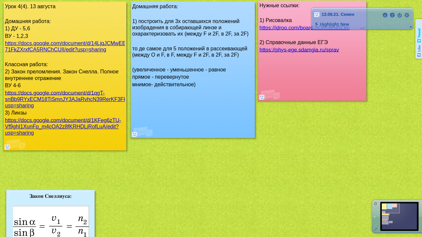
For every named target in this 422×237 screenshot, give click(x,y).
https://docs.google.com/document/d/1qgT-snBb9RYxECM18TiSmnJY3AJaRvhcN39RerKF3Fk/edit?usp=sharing (72, 99)
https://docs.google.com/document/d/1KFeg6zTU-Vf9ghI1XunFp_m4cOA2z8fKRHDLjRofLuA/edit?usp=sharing (63, 126)
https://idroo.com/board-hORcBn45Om (304, 27)
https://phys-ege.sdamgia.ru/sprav (299, 49)
